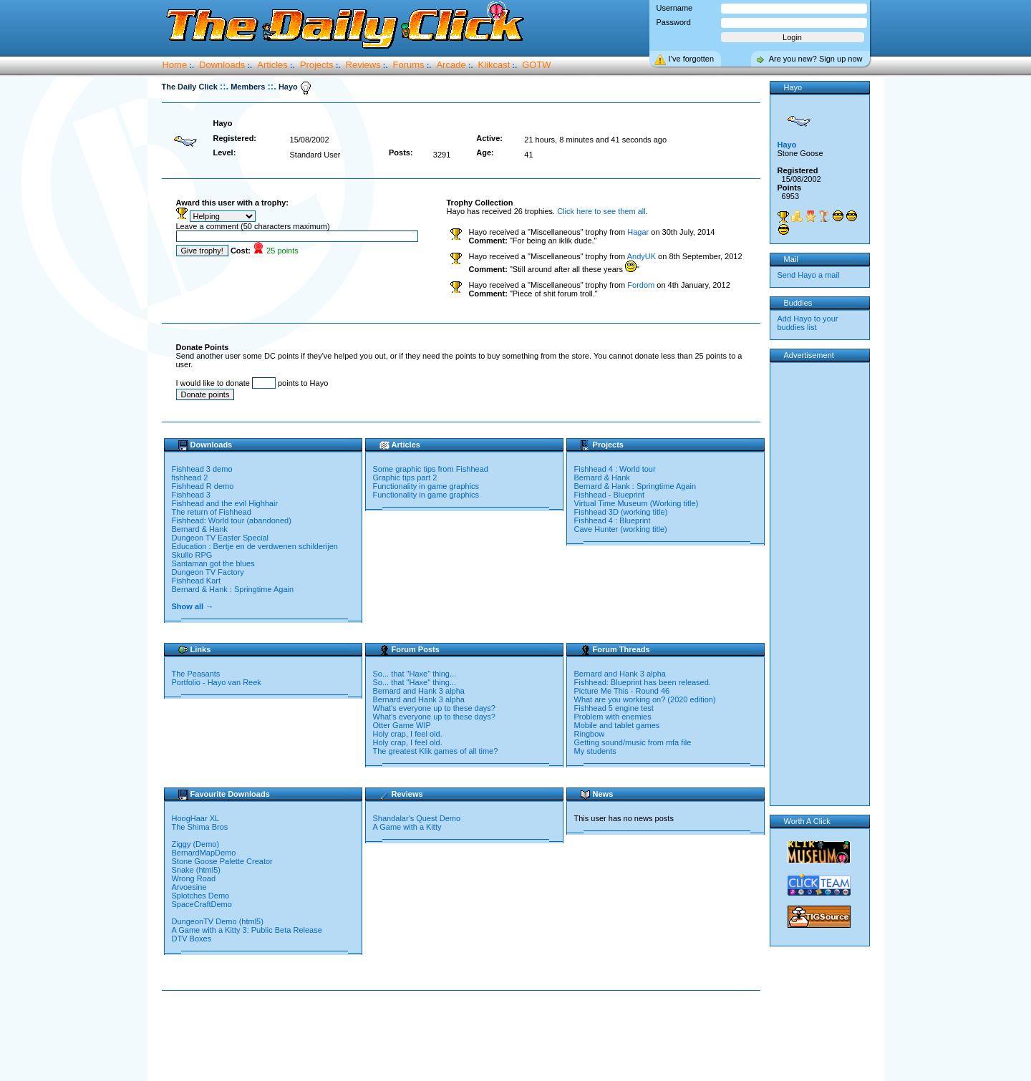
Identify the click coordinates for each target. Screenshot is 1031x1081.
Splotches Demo (202, 895)
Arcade (450, 64)
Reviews (363, 64)
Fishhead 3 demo (202, 469)
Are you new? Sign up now (816, 58)
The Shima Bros (201, 827)
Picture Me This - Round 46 (622, 691)
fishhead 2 (190, 477)
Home (175, 64)
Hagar (638, 232)
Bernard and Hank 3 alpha (419, 691)
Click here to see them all (601, 211)
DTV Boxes (193, 938)
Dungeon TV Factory (208, 572)
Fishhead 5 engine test (614, 708)
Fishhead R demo (203, 486)
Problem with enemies (613, 716)
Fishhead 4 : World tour (615, 469)
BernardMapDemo (205, 852)
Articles (272, 64)
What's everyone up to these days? (434, 708)
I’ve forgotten (692, 58)
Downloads (222, 64)
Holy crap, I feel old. (407, 733)
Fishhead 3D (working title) (621, 512)
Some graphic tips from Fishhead (430, 469)
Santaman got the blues (213, 563)
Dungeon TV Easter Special (220, 537)
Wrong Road (195, 878)
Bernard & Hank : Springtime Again (233, 589)
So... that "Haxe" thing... (415, 673)
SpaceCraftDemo (203, 904)
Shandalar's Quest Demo (417, 818)
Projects (317, 64)
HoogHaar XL (196, 818)
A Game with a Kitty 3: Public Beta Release (248, 930)
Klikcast (494, 64)
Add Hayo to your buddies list (808, 322)
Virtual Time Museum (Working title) (636, 503)
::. (224, 86)
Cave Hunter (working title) (620, 529)
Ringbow (589, 733)
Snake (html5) (196, 870)
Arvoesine (190, 887)
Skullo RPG (192, 555)
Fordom (640, 285)
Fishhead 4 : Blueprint (612, 520)
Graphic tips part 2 (405, 477)
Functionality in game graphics (426, 486)
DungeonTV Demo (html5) (217, 921)
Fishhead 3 (191, 494)
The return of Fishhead (211, 512)
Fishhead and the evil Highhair (225, 503)
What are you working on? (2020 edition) (645, 699)
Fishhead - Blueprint (609, 494)
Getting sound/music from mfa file (633, 742)
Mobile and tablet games (617, 725)
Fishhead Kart (196, 580)
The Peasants (196, 673)
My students (595, 751)
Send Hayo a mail (809, 275)
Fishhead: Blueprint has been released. (642, 682)
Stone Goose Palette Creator (222, 861)
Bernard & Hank (200, 529)
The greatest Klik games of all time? (435, 751)
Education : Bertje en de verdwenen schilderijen (255, 546)
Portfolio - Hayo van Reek (216, 682)
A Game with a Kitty (407, 827)
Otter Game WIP (402, 725)
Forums (409, 64)
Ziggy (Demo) (197, 844)
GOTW (536, 64)
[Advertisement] (464, 1036)
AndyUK (641, 256)
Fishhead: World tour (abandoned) (231, 520)
